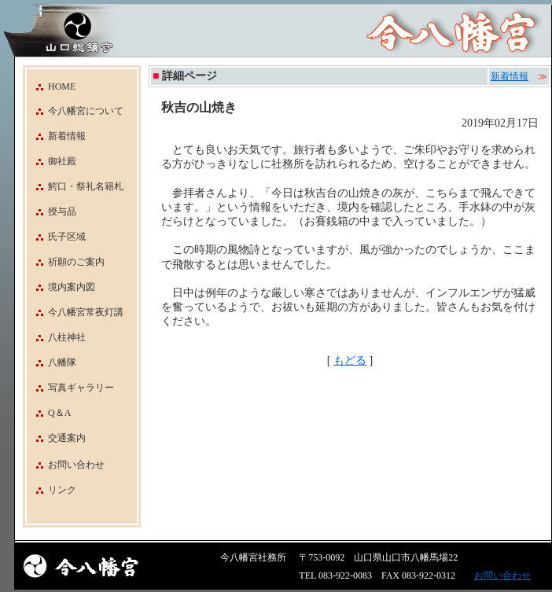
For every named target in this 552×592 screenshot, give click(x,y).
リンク (62, 489)
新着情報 (56, 136)
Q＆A (49, 412)
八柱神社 (56, 337)
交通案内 (56, 437)
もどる (349, 360)
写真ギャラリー (70, 387)
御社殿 (51, 161)
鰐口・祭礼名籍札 (75, 186)
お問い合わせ (76, 464)
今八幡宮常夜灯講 (75, 312)
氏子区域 (56, 236)
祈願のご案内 (66, 261)
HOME (51, 86)
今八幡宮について (75, 110)
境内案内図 (61, 286)
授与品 (51, 211)
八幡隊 (51, 362)
